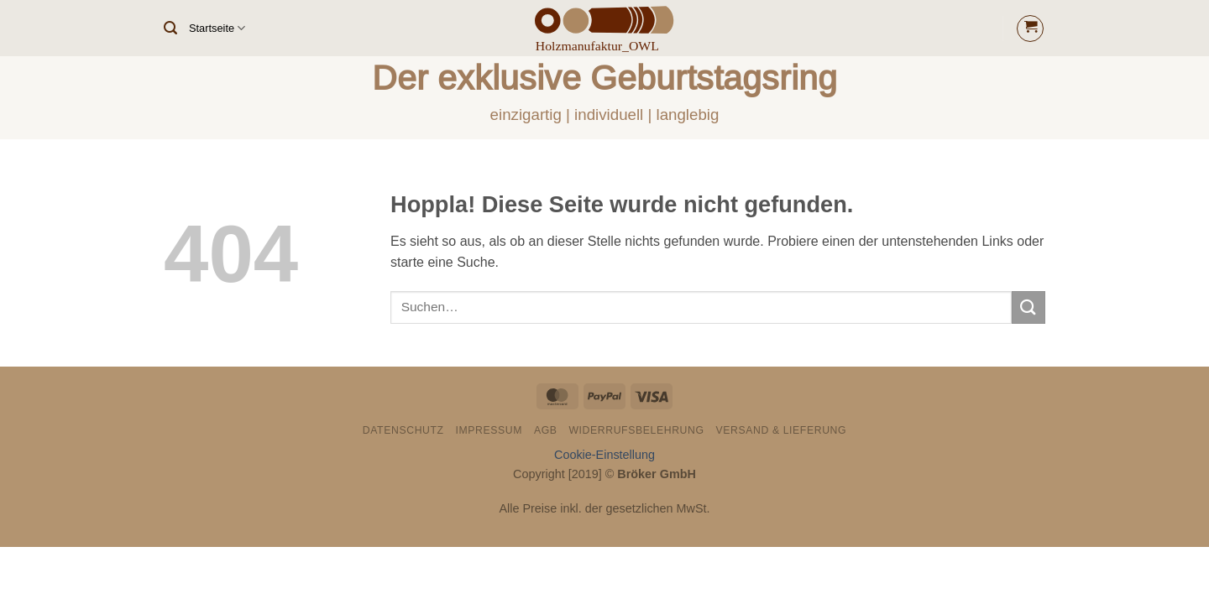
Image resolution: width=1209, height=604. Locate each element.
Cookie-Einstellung (604, 454)
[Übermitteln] (1028, 307)
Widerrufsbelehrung (636, 430)
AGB (545, 430)
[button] (170, 28)
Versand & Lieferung (780, 430)
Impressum (489, 430)
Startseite (217, 28)
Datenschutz (403, 430)
